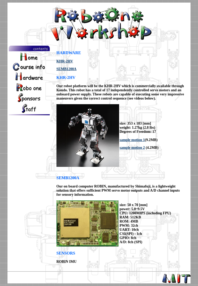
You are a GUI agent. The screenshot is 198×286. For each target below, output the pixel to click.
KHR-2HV (64, 61)
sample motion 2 (132, 148)
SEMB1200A (66, 69)
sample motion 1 (132, 140)
